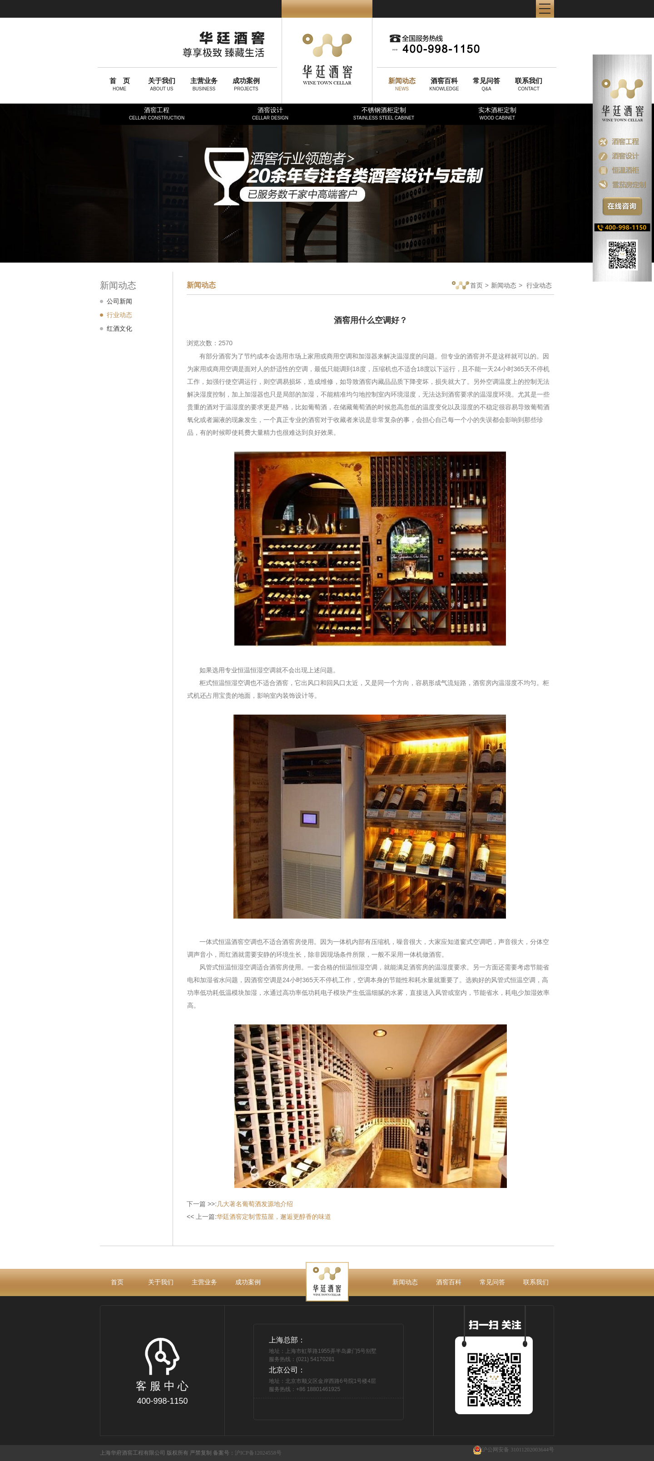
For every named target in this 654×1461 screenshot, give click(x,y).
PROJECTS (246, 84)
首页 (467, 285)
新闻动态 (503, 285)
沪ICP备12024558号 (258, 1453)
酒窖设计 (270, 113)
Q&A (486, 84)
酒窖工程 (156, 113)
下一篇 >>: (240, 1204)
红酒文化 (119, 328)
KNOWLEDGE (444, 84)
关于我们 (160, 1282)
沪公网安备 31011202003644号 (513, 1450)
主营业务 (204, 1282)
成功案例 (248, 1282)
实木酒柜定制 (497, 113)
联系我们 (536, 1282)
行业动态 (119, 314)
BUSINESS (204, 84)
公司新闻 (119, 301)
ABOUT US (161, 84)
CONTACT (528, 84)
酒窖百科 (448, 1282)
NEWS (402, 84)
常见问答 (492, 1282)
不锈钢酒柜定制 (383, 113)
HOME (119, 84)
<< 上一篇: (259, 1216)
